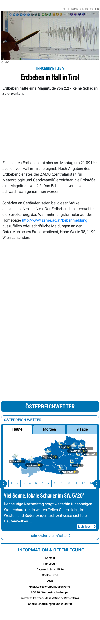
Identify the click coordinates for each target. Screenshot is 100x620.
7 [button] (52, 483)
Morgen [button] (49, 429)
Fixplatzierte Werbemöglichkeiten (50, 586)
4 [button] (33, 483)
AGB (50, 581)
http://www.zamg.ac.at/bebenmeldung (54, 220)
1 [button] (15, 483)
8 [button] (58, 483)
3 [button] (27, 483)
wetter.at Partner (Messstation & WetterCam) (50, 598)
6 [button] (46, 483)
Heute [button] (17, 429)
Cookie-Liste (50, 575)
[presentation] (3, 484)
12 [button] (87, 483)
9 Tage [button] (82, 429)
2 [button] (21, 483)
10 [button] (71, 483)
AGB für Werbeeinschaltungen (50, 592)
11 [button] (79, 483)
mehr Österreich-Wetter (50, 535)
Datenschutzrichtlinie (50, 569)
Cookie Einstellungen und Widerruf (50, 604)
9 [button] (64, 483)
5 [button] (39, 483)
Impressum (50, 563)
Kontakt (50, 558)
